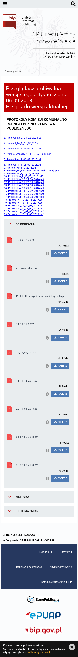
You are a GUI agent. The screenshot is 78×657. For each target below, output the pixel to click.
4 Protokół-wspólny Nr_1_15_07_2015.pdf (27, 154)
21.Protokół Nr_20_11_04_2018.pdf (23, 208)
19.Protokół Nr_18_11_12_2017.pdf (23, 202)
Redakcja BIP (46, 552)
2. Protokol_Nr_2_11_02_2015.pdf (23, 143)
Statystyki (66, 552)
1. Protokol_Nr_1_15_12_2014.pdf (23, 137)
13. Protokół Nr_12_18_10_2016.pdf (24, 185)
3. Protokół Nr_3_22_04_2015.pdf (22, 148)
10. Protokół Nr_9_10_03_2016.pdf (23, 176)
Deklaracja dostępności (29, 567)
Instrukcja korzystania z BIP (56, 582)
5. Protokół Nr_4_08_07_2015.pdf (22, 159)
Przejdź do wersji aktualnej (36, 107)
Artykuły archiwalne (61, 567)
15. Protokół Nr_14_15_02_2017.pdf (24, 191)
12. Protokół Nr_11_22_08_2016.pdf (24, 182)
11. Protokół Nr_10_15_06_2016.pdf (24, 179)
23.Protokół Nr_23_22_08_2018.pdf (23, 214)
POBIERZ (60, 253)
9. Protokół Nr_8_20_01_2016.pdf (22, 173)
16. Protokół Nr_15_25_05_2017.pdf (24, 194)
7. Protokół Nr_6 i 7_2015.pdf (20, 167)
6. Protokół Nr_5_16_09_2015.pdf (22, 164)
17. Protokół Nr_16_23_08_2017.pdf (24, 196)
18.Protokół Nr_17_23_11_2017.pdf (23, 199)
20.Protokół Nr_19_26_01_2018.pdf (23, 205)
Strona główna (13, 71)
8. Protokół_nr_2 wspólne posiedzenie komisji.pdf (31, 170)
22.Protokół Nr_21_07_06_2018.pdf (23, 211)
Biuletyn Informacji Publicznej (20, 22)
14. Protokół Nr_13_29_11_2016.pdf (24, 188)
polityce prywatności (38, 652)
